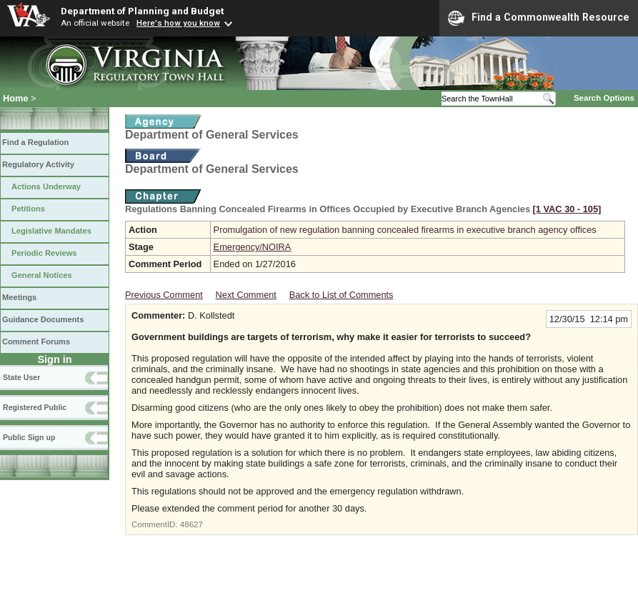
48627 (191, 524)
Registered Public (34, 407)
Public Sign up (29, 437)
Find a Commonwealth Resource (538, 18)
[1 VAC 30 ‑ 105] (567, 209)
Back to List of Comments (341, 294)
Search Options (604, 98)
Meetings (19, 297)
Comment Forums (36, 341)
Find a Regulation (35, 142)
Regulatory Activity (38, 164)
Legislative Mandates (51, 230)
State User (21, 377)
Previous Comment (164, 294)
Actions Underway (46, 186)
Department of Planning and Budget (142, 10)
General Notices (41, 275)
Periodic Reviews (44, 253)
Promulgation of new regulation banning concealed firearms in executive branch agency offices (405, 229)
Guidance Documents (43, 319)
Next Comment (246, 294)
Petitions (28, 208)
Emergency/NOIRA (252, 246)
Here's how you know (178, 23)
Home (16, 98)
